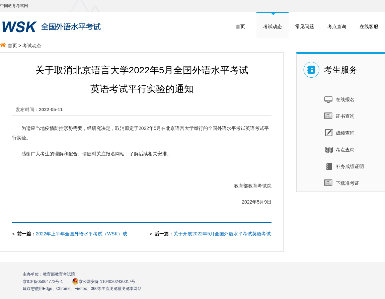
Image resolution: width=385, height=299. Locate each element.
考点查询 (336, 26)
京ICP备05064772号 (43, 281)
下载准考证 (341, 183)
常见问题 (304, 26)
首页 (240, 26)
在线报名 (339, 99)
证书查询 (339, 116)
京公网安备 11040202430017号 (103, 281)
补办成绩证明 (344, 166)
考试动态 (272, 26)
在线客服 (369, 26)
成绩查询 (339, 133)
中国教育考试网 (14, 5)
